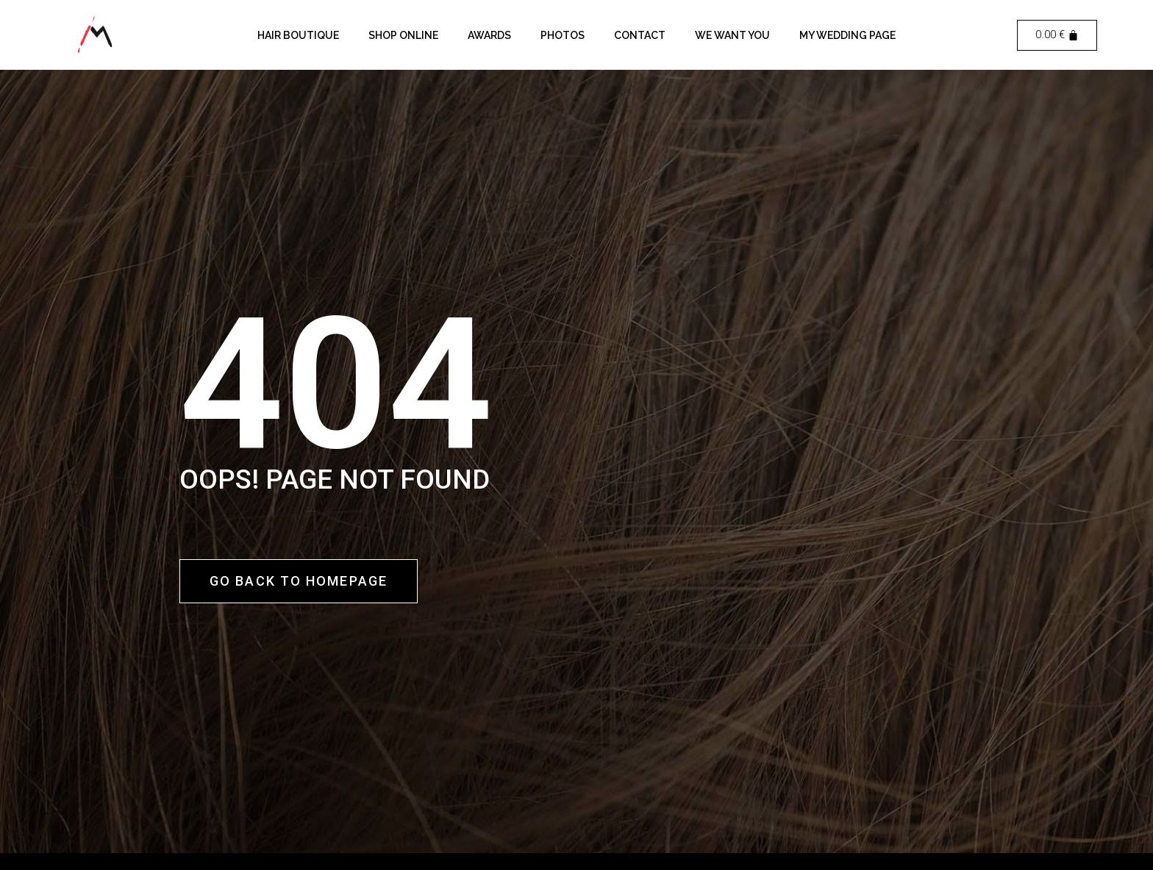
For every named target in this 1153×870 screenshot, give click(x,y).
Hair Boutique (298, 35)
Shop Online (403, 35)
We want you (732, 35)
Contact (639, 35)
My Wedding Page (847, 35)
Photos (562, 35)
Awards (489, 35)
